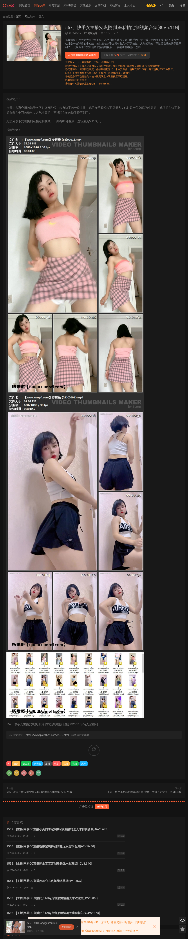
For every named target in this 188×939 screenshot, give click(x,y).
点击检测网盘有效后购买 (82, 55)
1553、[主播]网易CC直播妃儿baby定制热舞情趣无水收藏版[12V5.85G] (45, 867)
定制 (47, 763)
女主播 (26, 763)
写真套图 (54, 5)
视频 (74, 763)
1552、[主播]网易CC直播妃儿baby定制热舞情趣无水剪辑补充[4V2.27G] (135, 867)
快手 (56, 763)
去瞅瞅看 (66, 927)
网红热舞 (39, 5)
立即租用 (102, 806)
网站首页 (24, 5)
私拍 (65, 763)
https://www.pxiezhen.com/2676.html (47, 735)
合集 (16, 763)
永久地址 (129, 5)
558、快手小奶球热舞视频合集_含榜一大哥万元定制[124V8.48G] (145, 791)
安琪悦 (37, 763)
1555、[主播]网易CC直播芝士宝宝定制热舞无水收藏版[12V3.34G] (49, 848)
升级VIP (142, 55)
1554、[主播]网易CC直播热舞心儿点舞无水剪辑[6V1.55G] (133, 848)
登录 (97, 897)
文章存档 (100, 5)
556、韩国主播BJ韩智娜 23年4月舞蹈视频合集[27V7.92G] (39, 791)
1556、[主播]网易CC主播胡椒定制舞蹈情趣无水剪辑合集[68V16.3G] (132, 830)
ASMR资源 (69, 5)
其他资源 (85, 5)
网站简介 (114, 5)
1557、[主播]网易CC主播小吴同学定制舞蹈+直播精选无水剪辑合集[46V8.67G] (48, 830)
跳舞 (83, 763)
